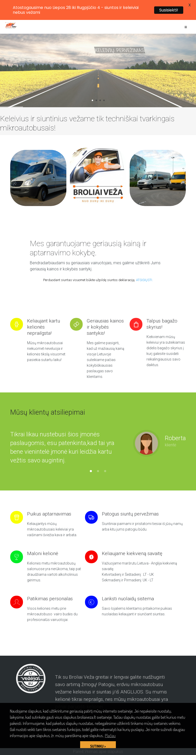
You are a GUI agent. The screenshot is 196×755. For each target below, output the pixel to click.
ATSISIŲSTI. (144, 280)
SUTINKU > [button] (98, 746)
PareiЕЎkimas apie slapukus (98, 751)
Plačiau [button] (110, 735)
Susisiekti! (168, 10)
